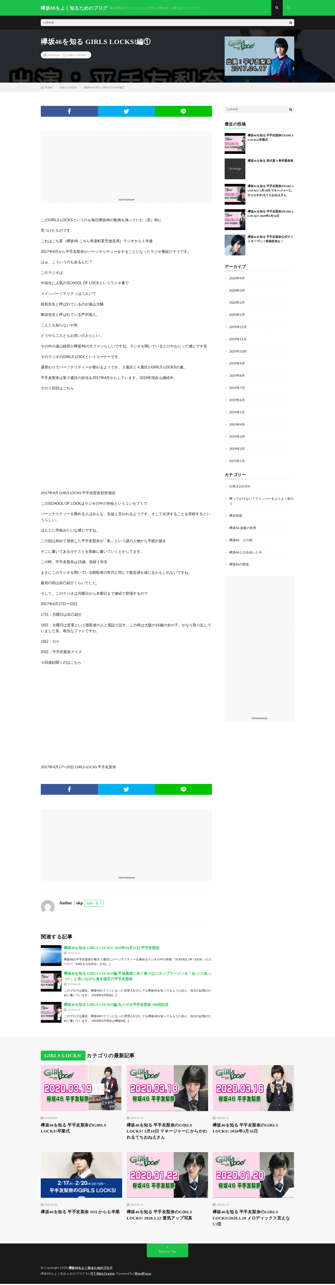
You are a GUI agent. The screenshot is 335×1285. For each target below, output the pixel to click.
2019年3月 (237, 434)
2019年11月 (238, 339)
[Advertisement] (126, 164)
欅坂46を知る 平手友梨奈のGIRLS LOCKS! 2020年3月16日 (246, 1128)
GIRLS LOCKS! (76, 55)
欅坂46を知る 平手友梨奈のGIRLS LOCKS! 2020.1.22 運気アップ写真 (160, 1215)
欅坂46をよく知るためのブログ (91, 1269)
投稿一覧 (93, 904)
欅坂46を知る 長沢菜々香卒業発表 (270, 161)
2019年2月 (237, 446)
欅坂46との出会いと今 (245, 548)
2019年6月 (237, 398)
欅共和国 (235, 512)
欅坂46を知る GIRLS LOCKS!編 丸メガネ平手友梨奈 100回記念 (116, 1005)
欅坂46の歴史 (239, 560)
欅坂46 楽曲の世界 (242, 524)
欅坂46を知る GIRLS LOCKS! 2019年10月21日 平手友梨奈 (111, 948)
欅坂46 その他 (240, 536)
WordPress (144, 1274)
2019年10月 (238, 351)
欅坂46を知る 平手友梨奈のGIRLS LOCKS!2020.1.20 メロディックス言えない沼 (252, 1219)
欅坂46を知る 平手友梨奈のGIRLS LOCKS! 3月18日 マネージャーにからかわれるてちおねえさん (271, 191)
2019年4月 (237, 422)
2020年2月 (237, 303)
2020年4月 (237, 279)
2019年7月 (237, 386)
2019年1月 (237, 458)
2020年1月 (237, 315)
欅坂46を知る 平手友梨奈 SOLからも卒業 (80, 1212)
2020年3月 (237, 291)
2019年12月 (238, 327)
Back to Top (167, 1253)
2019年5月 (237, 410)
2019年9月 (237, 363)
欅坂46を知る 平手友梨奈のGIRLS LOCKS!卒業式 (74, 1128)
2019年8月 (237, 375)
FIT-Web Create (103, 1274)
